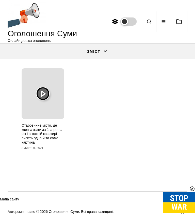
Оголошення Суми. (64, 212)
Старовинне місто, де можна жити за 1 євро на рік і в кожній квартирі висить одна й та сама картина (42, 133)
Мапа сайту (9, 199)
